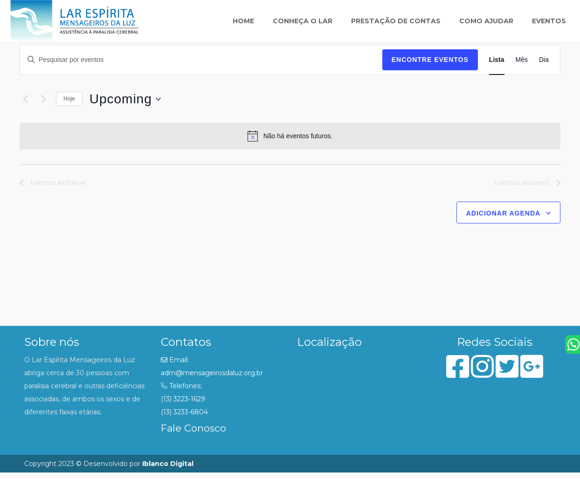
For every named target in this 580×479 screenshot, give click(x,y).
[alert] (290, 136)
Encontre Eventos (430, 59)
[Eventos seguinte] (43, 99)
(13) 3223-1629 (183, 399)
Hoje (69, 98)
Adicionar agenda (503, 213)
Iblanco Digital (167, 463)
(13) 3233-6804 (184, 412)
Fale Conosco (193, 428)
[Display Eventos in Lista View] (496, 59)
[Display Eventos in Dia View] (544, 59)
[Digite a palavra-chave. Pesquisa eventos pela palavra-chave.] (201, 59)
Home (243, 21)
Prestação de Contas (396, 21)
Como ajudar (486, 21)
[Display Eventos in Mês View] (522, 59)
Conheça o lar (302, 21)
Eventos (549, 21)
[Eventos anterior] (25, 99)
